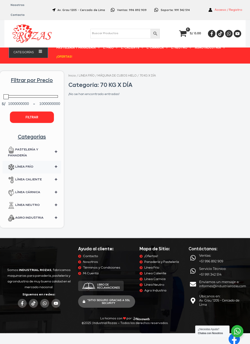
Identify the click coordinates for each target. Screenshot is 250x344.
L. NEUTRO (181, 47)
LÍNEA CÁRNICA (34, 192)
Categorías (28, 52)
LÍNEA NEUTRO (34, 205)
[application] (35, 52)
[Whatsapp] (229, 33)
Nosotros (17, 5)
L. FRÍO (110, 47)
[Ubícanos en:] (193, 300)
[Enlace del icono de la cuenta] (225, 10)
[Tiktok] (220, 33)
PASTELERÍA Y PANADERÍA (78, 47)
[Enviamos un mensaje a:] (193, 284)
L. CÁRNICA (157, 47)
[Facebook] (211, 33)
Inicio (72, 75)
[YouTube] (237, 33)
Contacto (18, 14)
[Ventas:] (193, 257)
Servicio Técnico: (212, 269)
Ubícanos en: (210, 296)
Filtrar (32, 117)
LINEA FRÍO (87, 75)
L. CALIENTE (132, 47)
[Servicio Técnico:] (193, 271)
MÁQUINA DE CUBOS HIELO (117, 75)
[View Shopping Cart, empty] (190, 33)
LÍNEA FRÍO (34, 167)
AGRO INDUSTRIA (210, 47)
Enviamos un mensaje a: (219, 282)
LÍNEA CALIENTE (34, 180)
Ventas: (205, 255)
